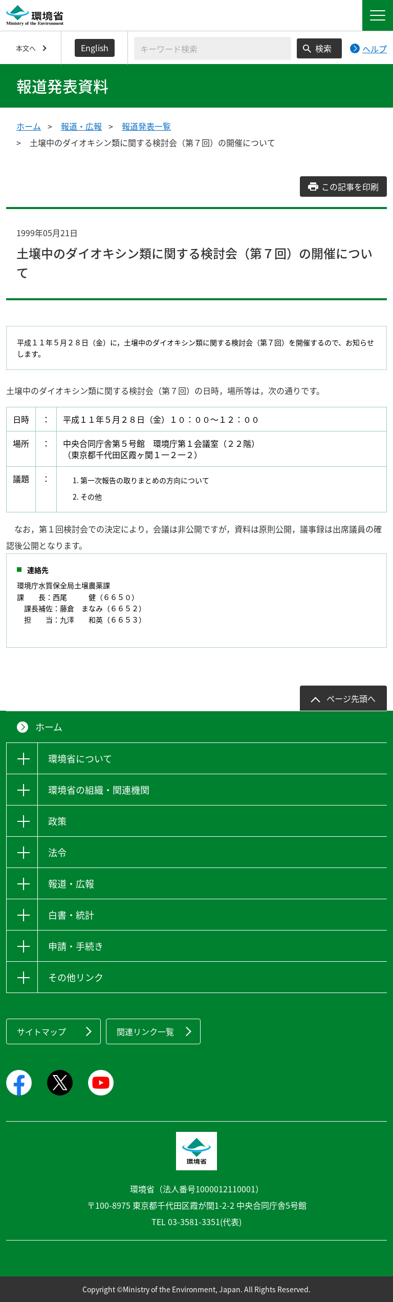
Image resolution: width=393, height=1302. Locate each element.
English (94, 48)
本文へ (26, 48)
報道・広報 (81, 126)
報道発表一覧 (146, 126)
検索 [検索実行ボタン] (323, 48)
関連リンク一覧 (145, 1031)
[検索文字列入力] (212, 48)
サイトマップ (41, 1031)
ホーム (28, 126)
